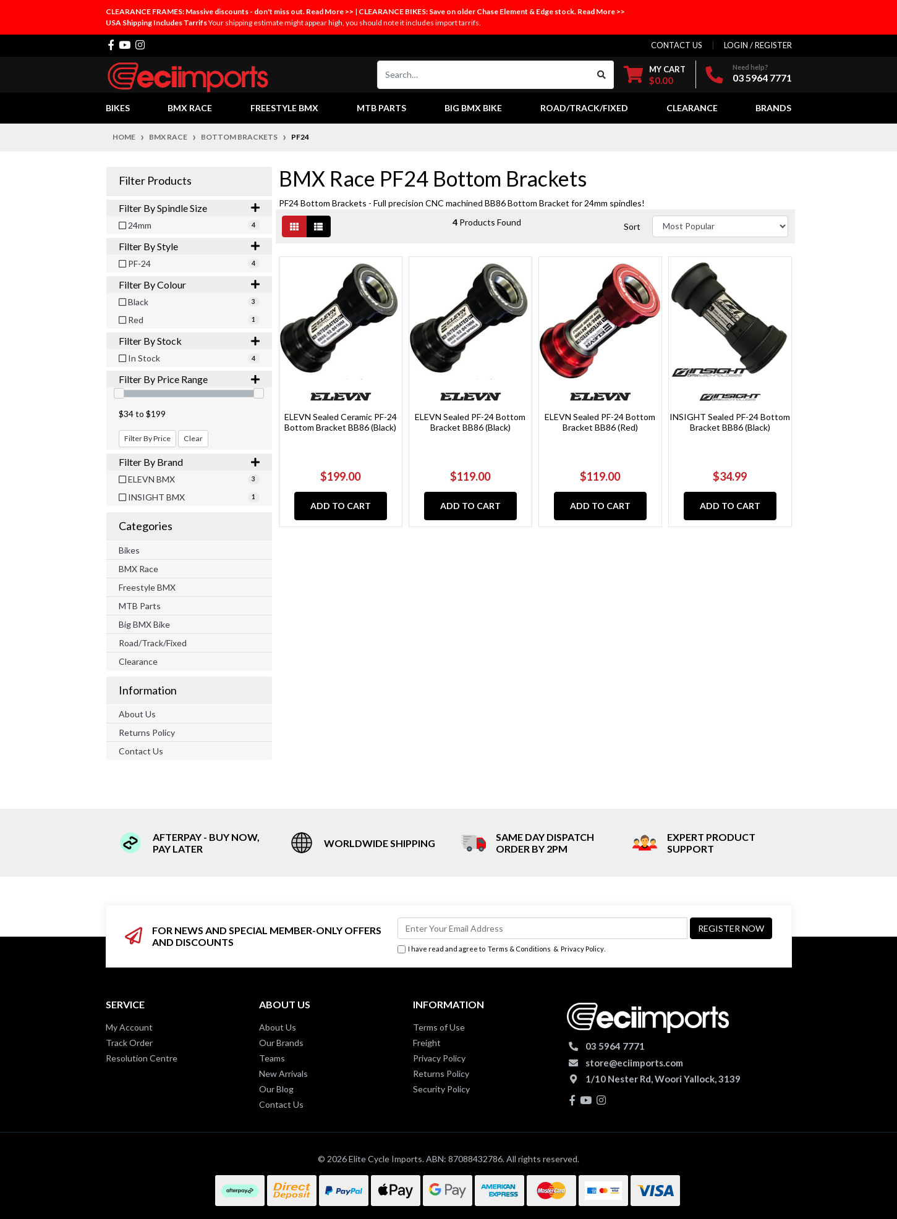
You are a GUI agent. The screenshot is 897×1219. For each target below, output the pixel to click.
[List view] (318, 226)
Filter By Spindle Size (189, 208)
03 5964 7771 (762, 77)
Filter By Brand (189, 462)
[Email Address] (542, 928)
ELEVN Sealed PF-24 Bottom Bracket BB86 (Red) (600, 421)
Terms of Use (439, 1027)
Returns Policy (147, 732)
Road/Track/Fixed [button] (584, 108)
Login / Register (758, 45)
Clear (193, 438)
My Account (129, 1027)
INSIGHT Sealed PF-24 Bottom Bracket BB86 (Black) (730, 421)
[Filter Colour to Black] (189, 302)
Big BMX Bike (144, 624)
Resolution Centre (141, 1058)
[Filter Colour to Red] (189, 320)
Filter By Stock (189, 341)
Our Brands (281, 1042)
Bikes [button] (118, 108)
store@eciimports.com (634, 1062)
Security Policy (441, 1089)
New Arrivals (283, 1073)
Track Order (129, 1042)
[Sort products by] (720, 226)
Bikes (129, 550)
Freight (427, 1042)
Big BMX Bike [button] (473, 108)
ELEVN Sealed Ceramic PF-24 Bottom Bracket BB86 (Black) (340, 421)
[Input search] (483, 75)
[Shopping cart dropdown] (654, 74)
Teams (272, 1058)
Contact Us (141, 751)
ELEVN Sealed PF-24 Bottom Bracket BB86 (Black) (470, 421)
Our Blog (276, 1089)
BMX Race (138, 568)
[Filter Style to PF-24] (189, 263)
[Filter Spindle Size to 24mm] (189, 225)
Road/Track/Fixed (153, 643)
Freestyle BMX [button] (284, 108)
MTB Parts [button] (381, 108)
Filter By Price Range (189, 379)
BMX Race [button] (190, 108)
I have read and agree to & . (501, 949)
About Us (137, 714)
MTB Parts (140, 606)
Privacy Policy (582, 949)
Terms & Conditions (519, 949)
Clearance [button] (692, 108)
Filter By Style (189, 246)
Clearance (138, 661)
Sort (632, 226)
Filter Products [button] (155, 180)
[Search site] (602, 75)
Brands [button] (773, 108)
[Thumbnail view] (294, 226)
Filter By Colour (189, 284)
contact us (676, 45)
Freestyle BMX (147, 587)
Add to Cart (340, 505)
